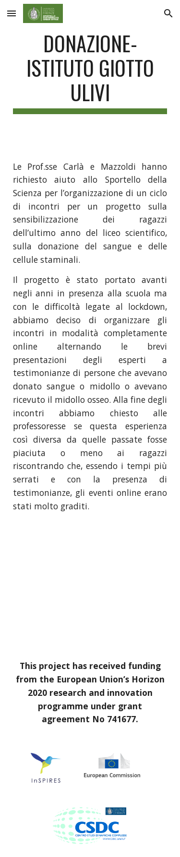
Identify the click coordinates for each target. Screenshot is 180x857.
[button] (11, 13)
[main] (90, 72)
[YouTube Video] (90, 586)
